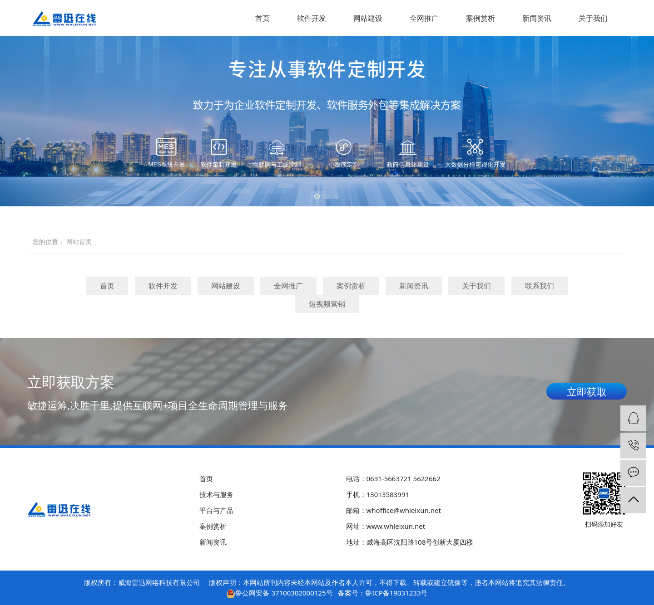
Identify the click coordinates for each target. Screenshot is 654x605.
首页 (262, 18)
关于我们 (593, 18)
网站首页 (79, 241)
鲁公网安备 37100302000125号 (283, 592)
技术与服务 (216, 494)
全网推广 (424, 18)
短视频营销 (327, 304)
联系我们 (539, 286)
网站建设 (367, 18)
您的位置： (48, 241)
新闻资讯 (536, 18)
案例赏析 (480, 18)
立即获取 (587, 391)
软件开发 (311, 18)
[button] (317, 196)
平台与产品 (216, 510)
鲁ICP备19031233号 (396, 592)
